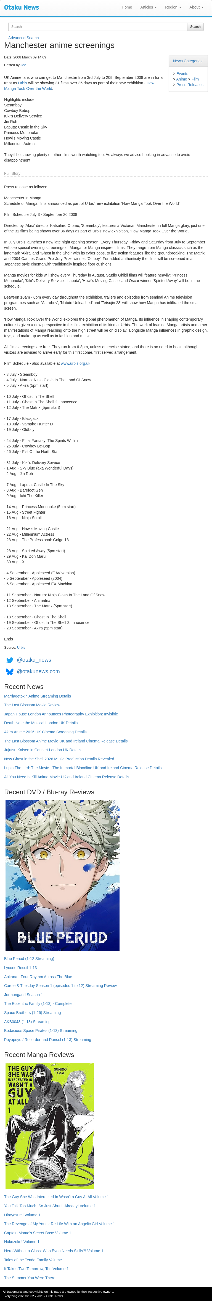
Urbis (22, 83)
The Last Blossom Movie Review (32, 705)
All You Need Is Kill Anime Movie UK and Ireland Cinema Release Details (66, 777)
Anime (181, 79)
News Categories (188, 61)
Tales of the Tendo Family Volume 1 (34, 1260)
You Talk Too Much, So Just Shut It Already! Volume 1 (50, 1206)
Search (195, 27)
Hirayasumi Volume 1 (22, 1215)
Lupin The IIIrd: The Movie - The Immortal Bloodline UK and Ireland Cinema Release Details (82, 768)
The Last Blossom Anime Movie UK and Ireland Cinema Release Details (66, 741)
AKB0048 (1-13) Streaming (27, 1022)
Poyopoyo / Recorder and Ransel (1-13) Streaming (47, 1039)
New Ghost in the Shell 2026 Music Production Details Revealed (59, 759)
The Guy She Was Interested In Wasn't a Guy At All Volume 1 (56, 1197)
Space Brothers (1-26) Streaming (32, 1012)
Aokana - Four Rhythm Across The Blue (38, 977)
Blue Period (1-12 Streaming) (29, 958)
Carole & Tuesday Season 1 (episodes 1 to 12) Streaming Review (60, 985)
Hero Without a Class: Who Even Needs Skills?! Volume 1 (54, 1251)
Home (127, 7)
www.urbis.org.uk (75, 363)
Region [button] (173, 7)
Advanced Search (23, 38)
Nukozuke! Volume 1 (21, 1242)
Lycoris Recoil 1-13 (20, 967)
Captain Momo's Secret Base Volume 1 (37, 1233)
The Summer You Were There (29, 1278)
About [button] (196, 7)
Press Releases (189, 84)
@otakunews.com (38, 671)
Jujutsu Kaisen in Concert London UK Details (42, 750)
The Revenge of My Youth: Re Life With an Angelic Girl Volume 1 (59, 1224)
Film (195, 79)
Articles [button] (148, 7)
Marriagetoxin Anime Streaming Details (37, 696)
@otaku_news (34, 660)
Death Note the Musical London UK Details (41, 723)
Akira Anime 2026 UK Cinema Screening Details (45, 732)
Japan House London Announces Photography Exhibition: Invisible (61, 714)
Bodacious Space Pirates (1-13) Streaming (40, 1030)
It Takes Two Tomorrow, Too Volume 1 (36, 1269)
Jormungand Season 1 (23, 994)
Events (182, 73)
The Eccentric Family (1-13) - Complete (37, 1003)
